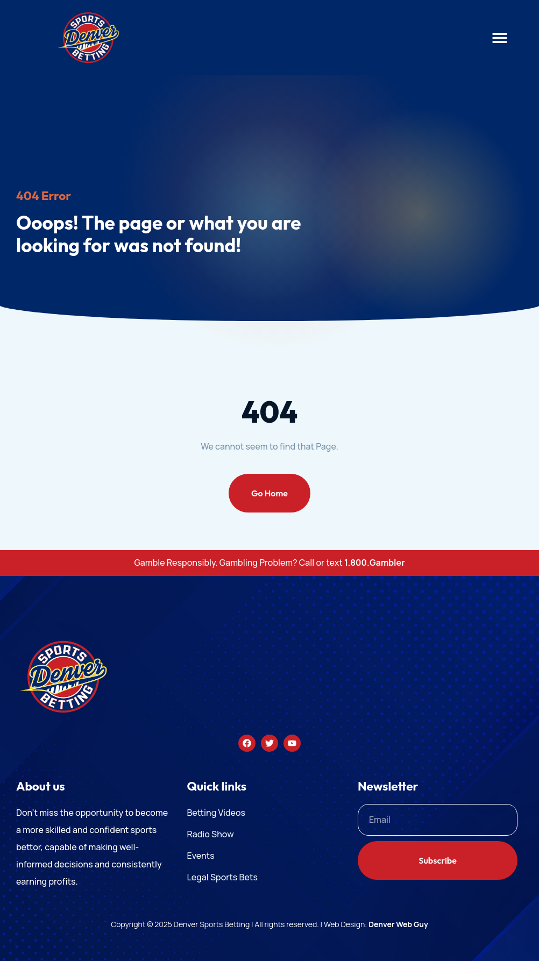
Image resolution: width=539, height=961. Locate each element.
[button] (500, 38)
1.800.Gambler (374, 562)
